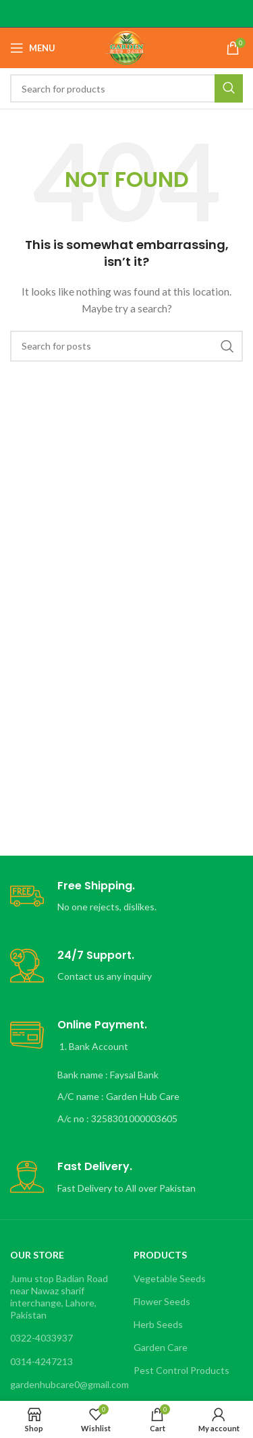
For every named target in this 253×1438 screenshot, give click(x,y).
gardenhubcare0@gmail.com (64, 1384)
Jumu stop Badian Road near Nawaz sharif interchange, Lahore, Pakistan (59, 1297)
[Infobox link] (126, 897)
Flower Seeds (162, 1301)
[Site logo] (126, 47)
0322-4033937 (41, 1338)
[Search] (126, 88)
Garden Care (161, 1347)
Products (160, 1255)
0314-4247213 (41, 1361)
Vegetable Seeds (170, 1278)
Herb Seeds (158, 1324)
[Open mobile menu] (32, 47)
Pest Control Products (181, 1370)
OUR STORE (37, 1255)
